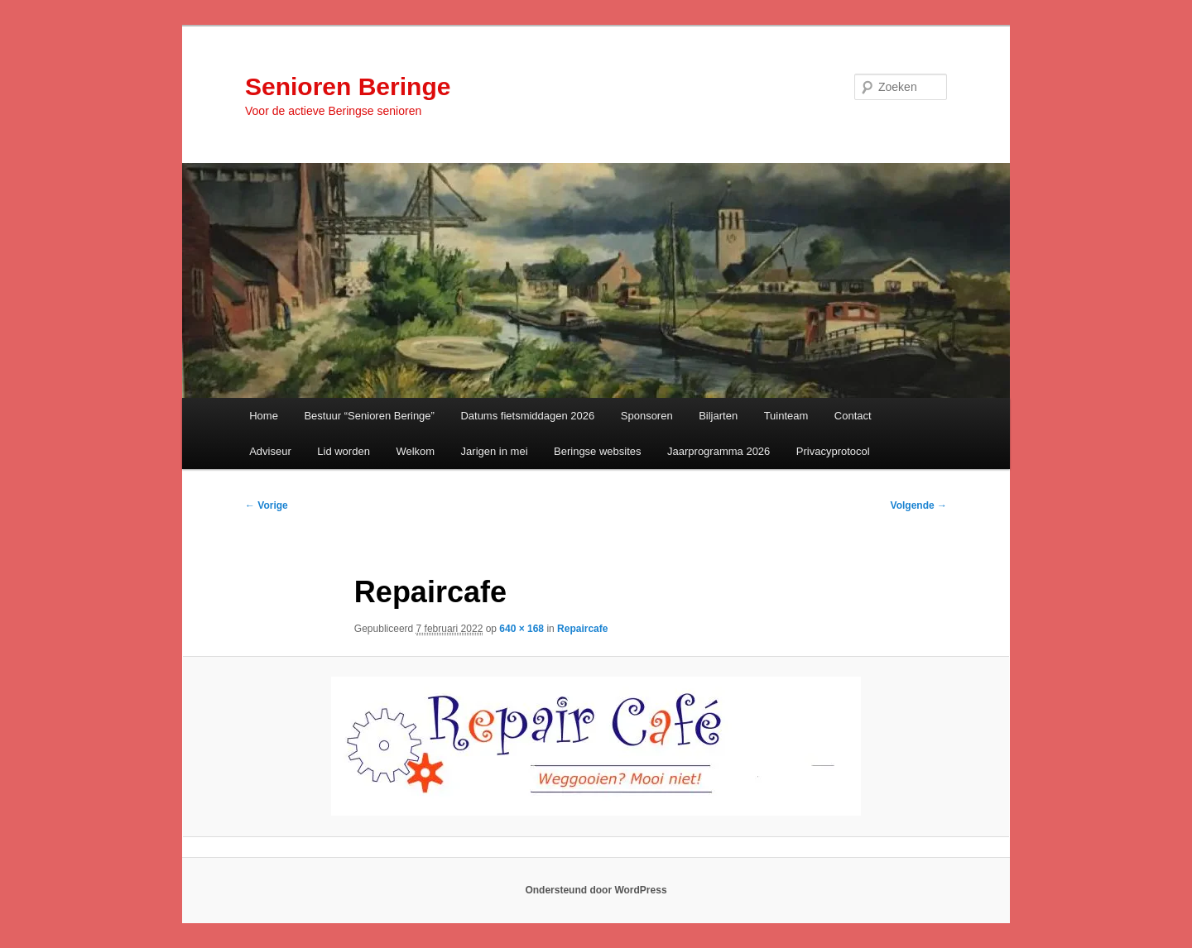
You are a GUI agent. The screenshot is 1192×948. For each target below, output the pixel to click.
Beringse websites (598, 451)
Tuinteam (786, 415)
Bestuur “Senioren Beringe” (369, 415)
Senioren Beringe (347, 86)
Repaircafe (582, 628)
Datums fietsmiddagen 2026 (527, 415)
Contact (853, 415)
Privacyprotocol (833, 451)
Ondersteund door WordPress (595, 890)
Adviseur (270, 451)
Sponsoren (647, 415)
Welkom (415, 451)
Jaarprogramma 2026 (718, 451)
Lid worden (343, 451)
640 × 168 (521, 628)
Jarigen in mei (494, 451)
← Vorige (266, 505)
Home (263, 415)
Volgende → (919, 505)
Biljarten (718, 415)
